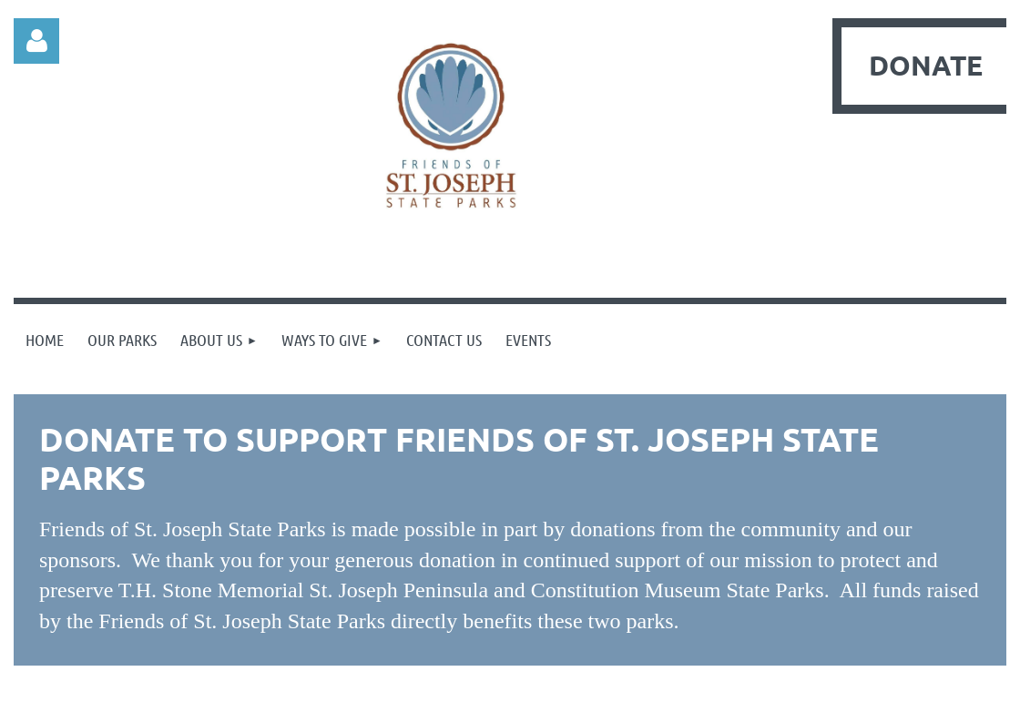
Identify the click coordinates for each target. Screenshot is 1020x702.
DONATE (926, 65)
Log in (36, 41)
